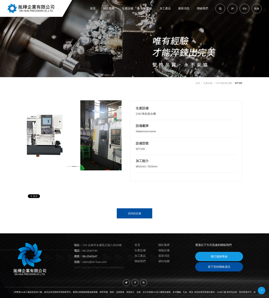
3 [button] (79, 167)
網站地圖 (164, 261)
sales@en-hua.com (94, 261)
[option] (74, 135)
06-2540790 (89, 250)
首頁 (198, 83)
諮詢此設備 (134, 213)
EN (244, 8)
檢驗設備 (164, 250)
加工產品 (140, 255)
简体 (256, 8)
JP (232, 8)
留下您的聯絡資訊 (219, 266)
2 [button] (74, 167)
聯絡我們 (140, 261)
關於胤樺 (164, 244)
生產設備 (207, 83)
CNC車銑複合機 (224, 83)
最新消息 (164, 255)
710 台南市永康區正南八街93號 (102, 245)
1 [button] (69, 167)
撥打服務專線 (219, 256)
